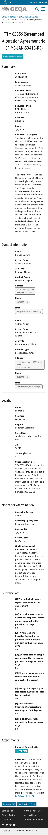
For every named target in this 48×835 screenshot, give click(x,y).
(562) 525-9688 (22, 377)
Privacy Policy (8, 815)
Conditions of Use (32, 810)
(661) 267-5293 (22, 302)
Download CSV (9, 804)
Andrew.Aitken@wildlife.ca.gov (29, 386)
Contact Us (33, 2)
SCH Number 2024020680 (29, 17)
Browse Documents (33, 819)
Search (13, 17)
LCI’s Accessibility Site (25, 796)
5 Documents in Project (12, 56)
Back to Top (7, 810)
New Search (22, 804)
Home (4, 17)
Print (33, 804)
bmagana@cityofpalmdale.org (29, 311)
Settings (43, 2)
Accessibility (30, 815)
